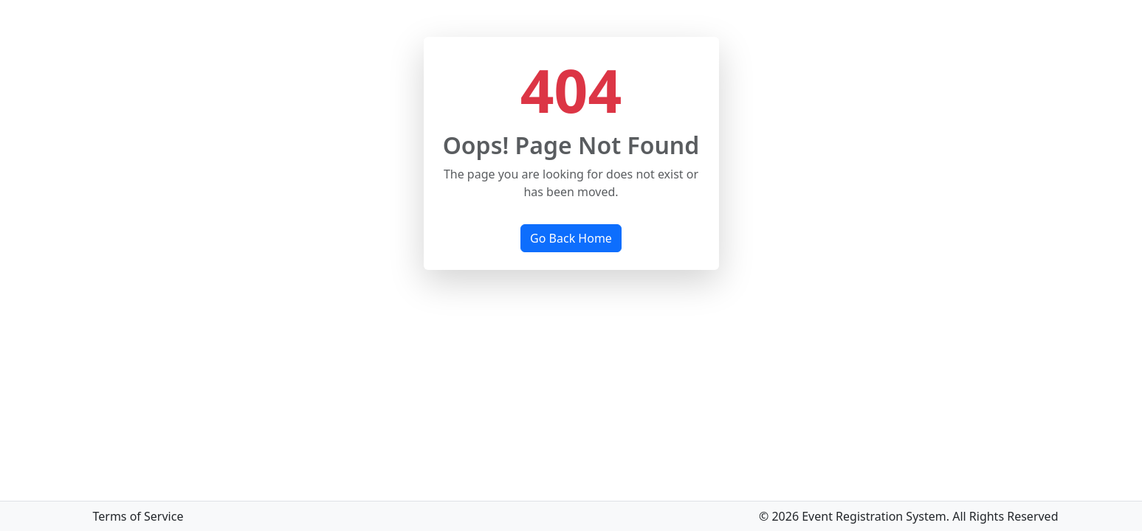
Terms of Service (138, 516)
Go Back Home (571, 238)
